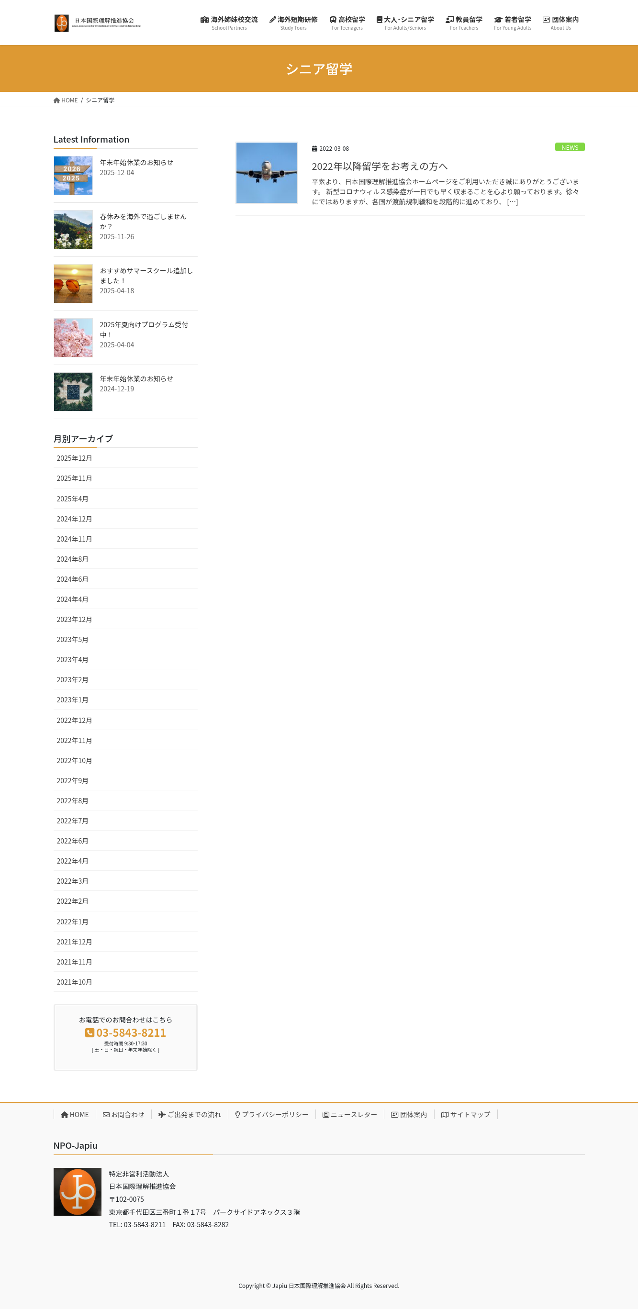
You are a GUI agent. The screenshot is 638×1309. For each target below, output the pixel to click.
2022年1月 (73, 921)
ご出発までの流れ (189, 1114)
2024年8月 (73, 559)
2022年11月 (75, 740)
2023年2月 (73, 679)
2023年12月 (75, 619)
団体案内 (409, 1114)
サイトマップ (466, 1114)
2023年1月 (73, 699)
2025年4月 (73, 498)
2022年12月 (75, 720)
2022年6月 (73, 840)
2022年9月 (73, 780)
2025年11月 (75, 478)
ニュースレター (350, 1114)
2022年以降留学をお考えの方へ (380, 166)
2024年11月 (75, 539)
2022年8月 (73, 800)
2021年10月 (75, 982)
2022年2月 (73, 901)
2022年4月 (73, 860)
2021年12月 (75, 941)
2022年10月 (75, 760)
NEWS (570, 147)
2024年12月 (75, 518)
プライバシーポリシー (272, 1114)
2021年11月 (75, 961)
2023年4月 (73, 659)
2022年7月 (73, 820)
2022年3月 (73, 881)
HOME (75, 1114)
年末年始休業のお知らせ (137, 162)
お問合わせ (124, 1114)
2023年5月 (73, 639)
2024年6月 (73, 579)
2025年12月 (75, 458)
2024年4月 (73, 599)
